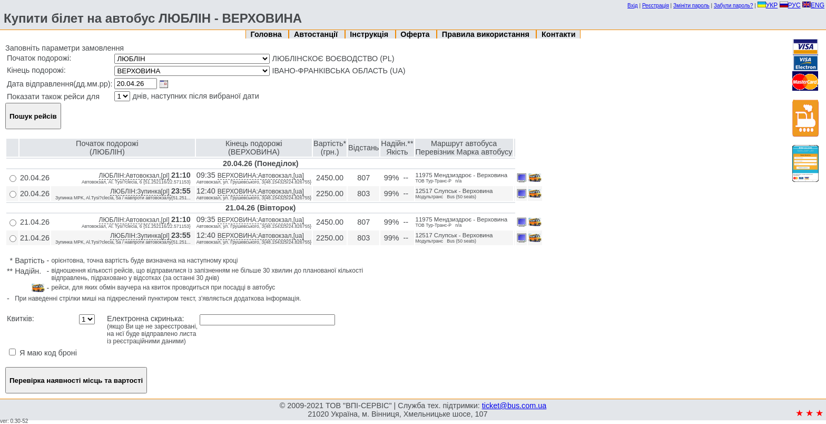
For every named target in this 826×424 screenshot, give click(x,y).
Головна (267, 34)
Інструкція (370, 34)
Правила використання (487, 34)
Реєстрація (655, 5)
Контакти (558, 34)
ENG (813, 5)
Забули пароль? (733, 5)
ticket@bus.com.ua (514, 405)
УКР (768, 5)
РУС (790, 5)
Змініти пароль (691, 5)
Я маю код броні (43, 353)
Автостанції (317, 34)
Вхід (632, 5)
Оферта (415, 34)
